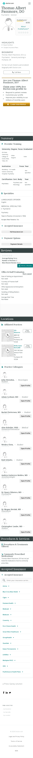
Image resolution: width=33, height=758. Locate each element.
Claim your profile (16, 104)
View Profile (27, 331)
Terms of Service (16, 741)
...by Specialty (7, 712)
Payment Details (17, 244)
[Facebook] (4, 692)
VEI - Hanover (17, 331)
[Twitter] (10, 692)
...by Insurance (7, 709)
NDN (16, 751)
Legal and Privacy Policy (16, 736)
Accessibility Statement (16, 746)
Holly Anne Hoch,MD (18, 347)
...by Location (6, 715)
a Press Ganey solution (12, 684)
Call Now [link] (16, 72)
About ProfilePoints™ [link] (23, 27)
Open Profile (25, 386)
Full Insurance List (16, 232)
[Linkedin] (7, 692)
